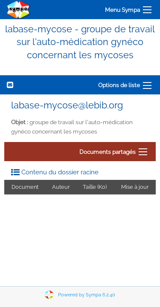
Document (25, 187)
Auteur (61, 187)
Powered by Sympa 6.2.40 (86, 295)
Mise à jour (134, 187)
